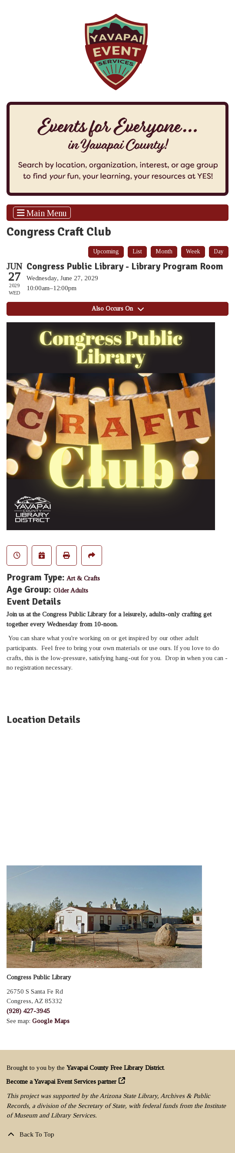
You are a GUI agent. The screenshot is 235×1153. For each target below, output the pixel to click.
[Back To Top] (117, 1134)
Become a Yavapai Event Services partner (61, 1081)
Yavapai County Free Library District (115, 1067)
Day (219, 251)
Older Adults (70, 590)
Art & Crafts (83, 578)
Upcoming (106, 251)
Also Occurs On (118, 308)
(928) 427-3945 (28, 1010)
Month (164, 251)
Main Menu (42, 212)
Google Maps (51, 1020)
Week (193, 251)
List (137, 251)
